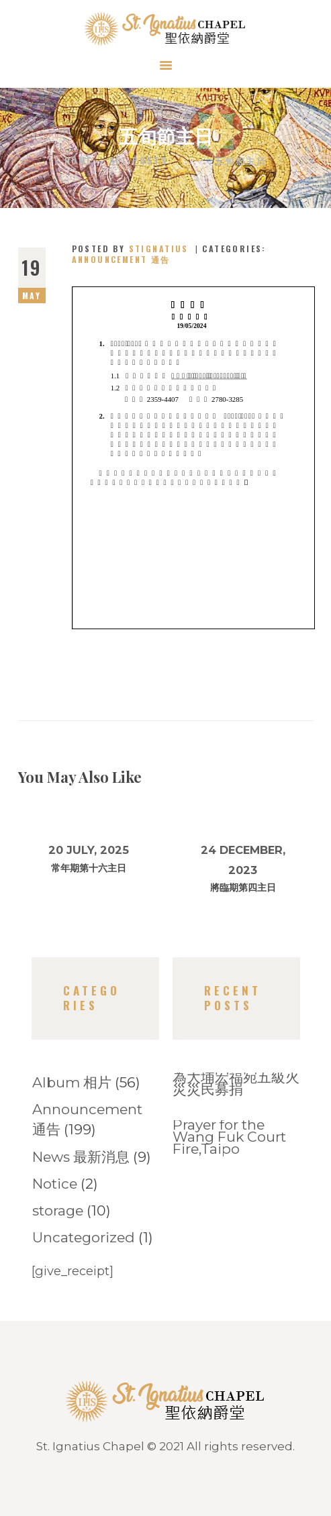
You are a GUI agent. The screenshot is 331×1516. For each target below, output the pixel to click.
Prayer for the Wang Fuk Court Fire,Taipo (229, 1137)
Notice (54, 1183)
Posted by (132, 248)
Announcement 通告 (121, 259)
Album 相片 (71, 1082)
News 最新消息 (81, 1156)
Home (78, 160)
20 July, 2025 (88, 850)
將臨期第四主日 (243, 887)
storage (57, 1210)
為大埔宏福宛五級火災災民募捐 (236, 1083)
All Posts (138, 160)
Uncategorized (83, 1237)
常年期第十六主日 (88, 868)
